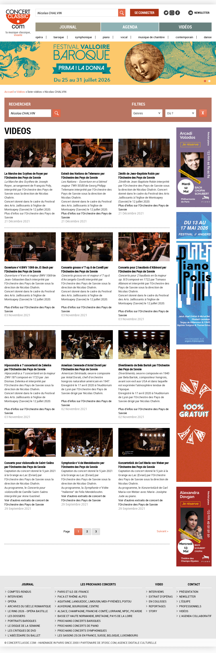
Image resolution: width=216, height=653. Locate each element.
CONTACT (194, 584)
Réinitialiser (203, 113)
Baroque (59, 37)
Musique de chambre (151, 37)
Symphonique (83, 37)
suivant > (162, 531)
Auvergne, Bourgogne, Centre (78, 606)
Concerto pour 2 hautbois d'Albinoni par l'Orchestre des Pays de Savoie (142, 269)
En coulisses (157, 601)
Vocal (124, 37)
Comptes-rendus (19, 591)
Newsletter (201, 13)
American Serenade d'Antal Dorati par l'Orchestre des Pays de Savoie (83, 367)
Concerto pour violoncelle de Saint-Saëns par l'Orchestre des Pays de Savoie (29, 465)
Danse (208, 37)
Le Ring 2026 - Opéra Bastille (28, 611)
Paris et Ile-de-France (73, 591)
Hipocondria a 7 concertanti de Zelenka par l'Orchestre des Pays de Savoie (27, 367)
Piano (106, 37)
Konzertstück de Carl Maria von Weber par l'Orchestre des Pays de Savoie (143, 465)
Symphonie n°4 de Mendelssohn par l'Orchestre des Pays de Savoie (82, 465)
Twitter (166, 12)
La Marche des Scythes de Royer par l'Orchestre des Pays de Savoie (26, 175)
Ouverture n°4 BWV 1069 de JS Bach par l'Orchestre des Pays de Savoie (28, 269)
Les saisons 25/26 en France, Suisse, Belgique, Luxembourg (98, 635)
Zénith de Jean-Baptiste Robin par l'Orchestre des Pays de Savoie (138, 175)
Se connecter (144, 12)
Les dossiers (16, 616)
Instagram (171, 12)
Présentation (188, 591)
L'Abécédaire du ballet (24, 635)
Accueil (9, 92)
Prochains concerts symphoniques (82, 630)
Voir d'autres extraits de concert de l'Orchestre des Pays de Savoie (26, 502)
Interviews (15, 596)
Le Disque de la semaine (24, 625)
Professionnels (190, 606)
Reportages (157, 606)
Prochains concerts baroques (79, 621)
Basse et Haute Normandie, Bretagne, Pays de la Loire (95, 616)
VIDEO (159, 584)
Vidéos (185, 27)
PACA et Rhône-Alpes (72, 596)
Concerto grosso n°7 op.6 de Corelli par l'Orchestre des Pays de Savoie (84, 269)
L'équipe (184, 601)
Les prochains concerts (98, 584)
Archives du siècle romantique (29, 606)
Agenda (130, 27)
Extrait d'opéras (161, 596)
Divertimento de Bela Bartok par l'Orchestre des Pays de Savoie (143, 367)
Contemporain (184, 37)
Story (153, 611)
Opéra (39, 37)
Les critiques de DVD (22, 630)
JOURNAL (28, 584)
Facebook (177, 12)
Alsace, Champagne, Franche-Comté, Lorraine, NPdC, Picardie (100, 611)
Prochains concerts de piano (78, 625)
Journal (68, 27)
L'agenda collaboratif (195, 616)
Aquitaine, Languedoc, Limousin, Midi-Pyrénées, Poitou (94, 601)
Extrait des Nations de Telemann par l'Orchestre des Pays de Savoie (82, 175)
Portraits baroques (22, 621)
